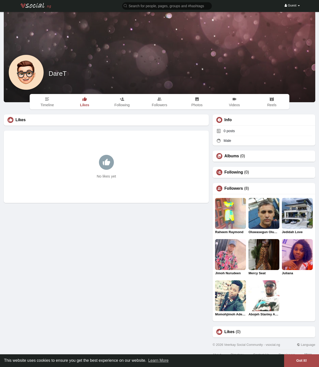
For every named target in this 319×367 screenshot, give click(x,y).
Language (306, 344)
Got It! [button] (301, 361)
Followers (233, 188)
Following (233, 172)
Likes (229, 332)
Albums (231, 156)
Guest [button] (292, 5)
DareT (58, 73)
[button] (167, 5)
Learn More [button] (158, 360)
